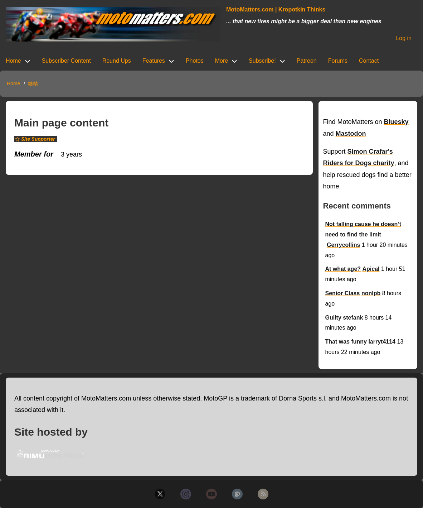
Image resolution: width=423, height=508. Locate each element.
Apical (371, 269)
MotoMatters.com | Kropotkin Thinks (275, 9)
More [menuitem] (221, 61)
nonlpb (370, 293)
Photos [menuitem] (195, 61)
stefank (353, 318)
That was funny (345, 342)
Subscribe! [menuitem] (262, 61)
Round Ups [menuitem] (116, 61)
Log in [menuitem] (404, 38)
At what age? (343, 269)
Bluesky (396, 121)
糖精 (33, 83)
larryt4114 (381, 342)
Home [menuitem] (13, 61)
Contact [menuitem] (369, 61)
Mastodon (351, 133)
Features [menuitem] (153, 61)
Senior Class (342, 293)
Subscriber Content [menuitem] (66, 61)
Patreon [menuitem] (307, 61)
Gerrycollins (343, 245)
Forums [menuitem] (337, 61)
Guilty (333, 318)
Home (13, 83)
